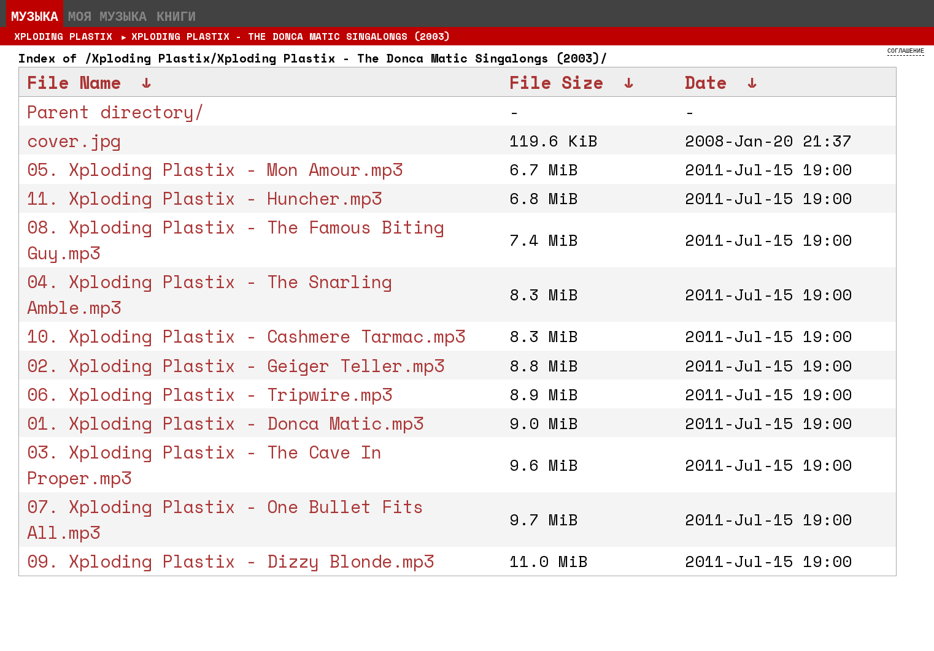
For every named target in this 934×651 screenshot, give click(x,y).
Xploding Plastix (63, 36)
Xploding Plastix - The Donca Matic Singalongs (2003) (290, 36)
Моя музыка (107, 16)
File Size (556, 82)
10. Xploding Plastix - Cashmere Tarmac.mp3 (246, 336)
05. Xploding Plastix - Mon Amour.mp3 (215, 169)
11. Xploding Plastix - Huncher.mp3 (204, 198)
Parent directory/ (115, 111)
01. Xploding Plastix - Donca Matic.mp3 (225, 423)
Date (706, 82)
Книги (176, 16)
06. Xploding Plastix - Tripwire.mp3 (209, 394)
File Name (74, 82)
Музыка (34, 16)
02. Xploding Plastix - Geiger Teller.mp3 (235, 365)
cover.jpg (74, 140)
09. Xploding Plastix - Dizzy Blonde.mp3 (230, 561)
